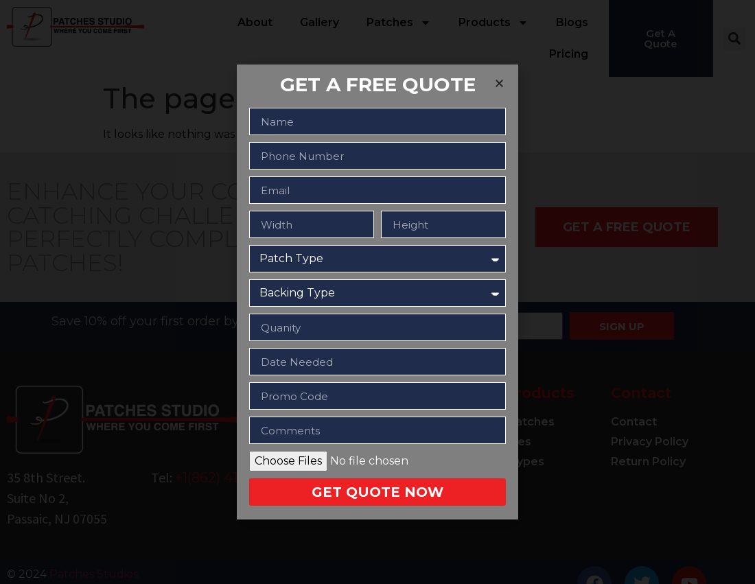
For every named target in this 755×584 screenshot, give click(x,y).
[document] (377, 292)
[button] (499, 83)
